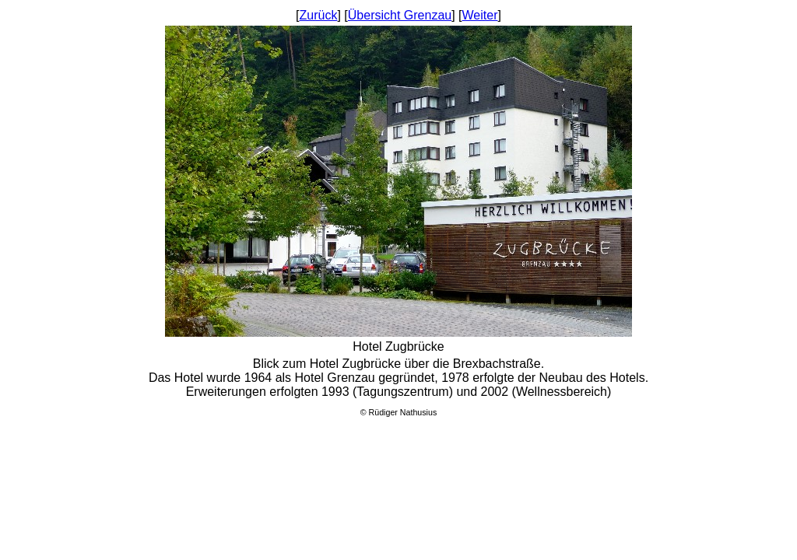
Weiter (480, 15)
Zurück (319, 15)
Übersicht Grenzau (399, 15)
